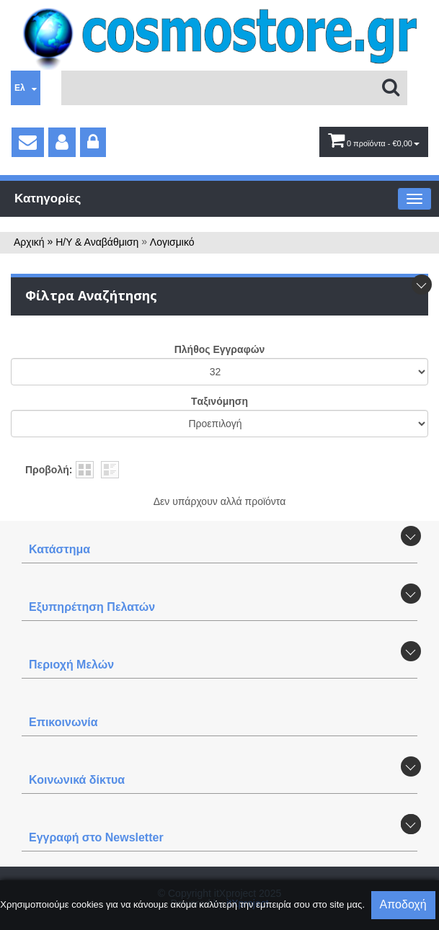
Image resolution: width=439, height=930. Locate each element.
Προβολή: (48, 469)
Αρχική (29, 242)
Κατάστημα (59, 549)
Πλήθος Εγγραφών (219, 349)
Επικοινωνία (63, 722)
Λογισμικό (172, 242)
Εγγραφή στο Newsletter (96, 837)
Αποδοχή (403, 904)
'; (219, 371)
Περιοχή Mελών (71, 664)
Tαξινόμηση (219, 401)
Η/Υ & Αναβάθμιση (97, 242)
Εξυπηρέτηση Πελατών (92, 607)
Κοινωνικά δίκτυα (77, 780)
